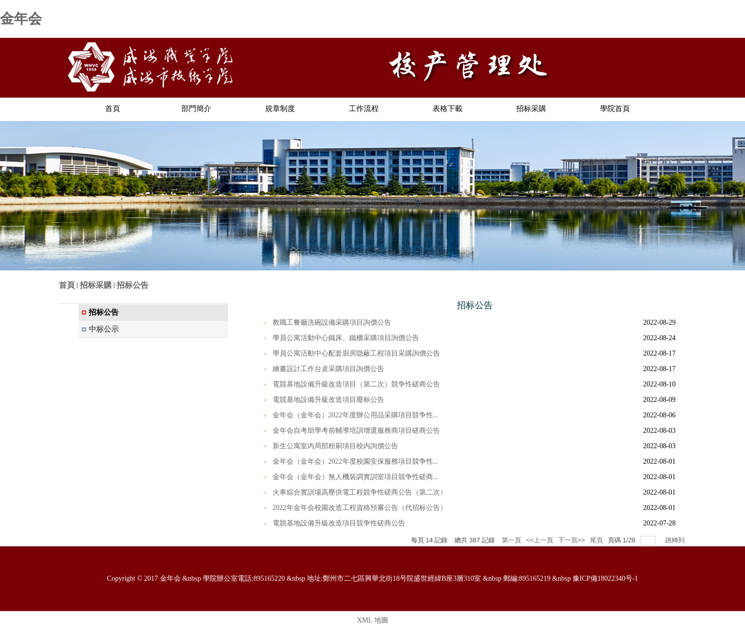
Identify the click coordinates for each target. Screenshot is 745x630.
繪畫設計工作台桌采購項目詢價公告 (328, 369)
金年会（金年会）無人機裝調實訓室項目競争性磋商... (356, 477)
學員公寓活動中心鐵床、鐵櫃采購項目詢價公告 (346, 338)
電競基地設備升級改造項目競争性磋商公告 (339, 523)
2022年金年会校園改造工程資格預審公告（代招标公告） (360, 507)
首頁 (67, 285)
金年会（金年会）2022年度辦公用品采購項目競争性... (356, 415)
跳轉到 (676, 540)
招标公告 (133, 285)
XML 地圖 (372, 620)
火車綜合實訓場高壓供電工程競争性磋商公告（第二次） (360, 492)
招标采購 (96, 285)
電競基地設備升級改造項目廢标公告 (328, 399)
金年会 (21, 18)
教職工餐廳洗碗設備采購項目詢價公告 (332, 322)
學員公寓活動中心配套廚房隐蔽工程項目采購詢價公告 (356, 353)
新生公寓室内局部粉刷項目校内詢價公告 (335, 446)
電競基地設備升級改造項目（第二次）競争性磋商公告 (356, 384)
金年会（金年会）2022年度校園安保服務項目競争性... (356, 461)
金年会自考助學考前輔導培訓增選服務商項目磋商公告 (356, 430)
